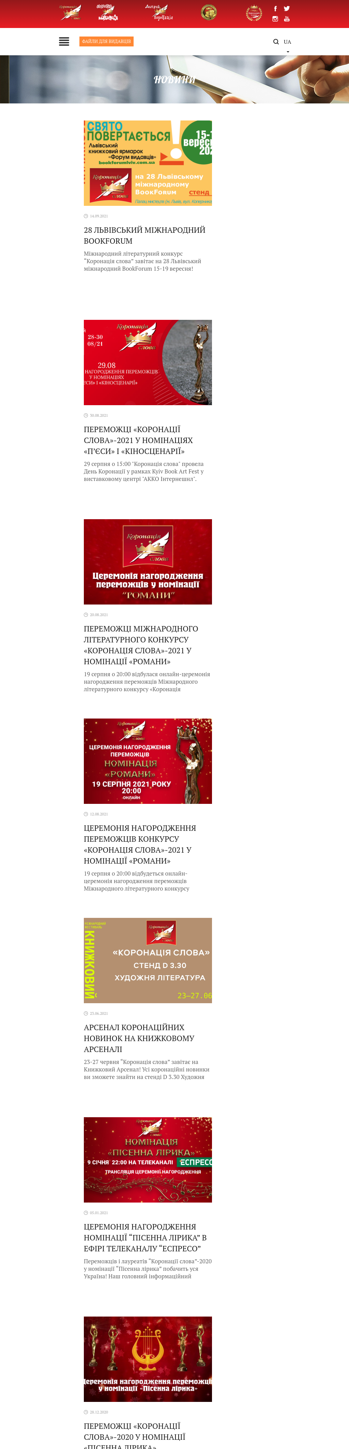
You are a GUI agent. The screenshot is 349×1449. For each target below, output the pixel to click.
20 (212, 927)
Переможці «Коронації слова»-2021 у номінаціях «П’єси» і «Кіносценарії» (234, 245)
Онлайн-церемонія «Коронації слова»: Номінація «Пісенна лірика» (222, 848)
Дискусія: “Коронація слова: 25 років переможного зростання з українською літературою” (133, 1042)
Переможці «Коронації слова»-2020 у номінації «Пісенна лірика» (107, 843)
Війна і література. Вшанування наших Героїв (244, 1034)
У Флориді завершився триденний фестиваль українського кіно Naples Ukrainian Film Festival (134, 987)
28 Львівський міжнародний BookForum (112, 239)
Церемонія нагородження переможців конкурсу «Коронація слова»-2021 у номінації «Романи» (236, 449)
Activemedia (248, 1428)
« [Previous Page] (137, 927)
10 (191, 927)
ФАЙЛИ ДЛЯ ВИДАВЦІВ (59, 41)
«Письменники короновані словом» (127, 1088)
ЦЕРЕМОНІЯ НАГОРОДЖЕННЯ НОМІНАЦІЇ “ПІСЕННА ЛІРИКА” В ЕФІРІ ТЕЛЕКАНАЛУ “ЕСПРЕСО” (236, 649)
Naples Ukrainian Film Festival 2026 (246, 979)
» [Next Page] (255, 927)
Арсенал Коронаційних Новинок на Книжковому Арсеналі (112, 643)
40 (235, 927)
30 (224, 927)
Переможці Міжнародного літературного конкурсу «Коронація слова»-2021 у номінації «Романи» (110, 455)
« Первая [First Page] (119, 927)
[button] (333, 1294)
